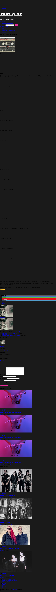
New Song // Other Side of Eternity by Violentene (11, 335)
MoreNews (15, 589)
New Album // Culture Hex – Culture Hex (9, 333)
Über (3, 302)
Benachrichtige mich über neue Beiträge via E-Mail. (11, 384)
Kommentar (2, 374)
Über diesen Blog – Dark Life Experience (9, 580)
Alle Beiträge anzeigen (4, 350)
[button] (2, 21)
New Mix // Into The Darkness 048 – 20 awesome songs (10, 437)
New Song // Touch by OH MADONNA (7, 575)
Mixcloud (4, 32)
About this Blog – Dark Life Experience (7, 23)
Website (1, 380)
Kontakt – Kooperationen (6, 581)
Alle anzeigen (17, 331)
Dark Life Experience (11, 14)
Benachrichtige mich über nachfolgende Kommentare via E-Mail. (13, 382)
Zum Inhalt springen (4, 0)
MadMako (2, 36)
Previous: (5, 360)
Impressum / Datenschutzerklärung (8, 579)
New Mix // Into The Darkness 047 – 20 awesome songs (10, 462)
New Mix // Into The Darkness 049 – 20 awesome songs (10, 412)
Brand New (4, 493)
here (8, 87)
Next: (7, 361)
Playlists (3, 410)
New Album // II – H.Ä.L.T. (7, 334)
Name (1, 376)
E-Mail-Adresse (3, 378)
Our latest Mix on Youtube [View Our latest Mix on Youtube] (4, 26)
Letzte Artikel (4, 303)
